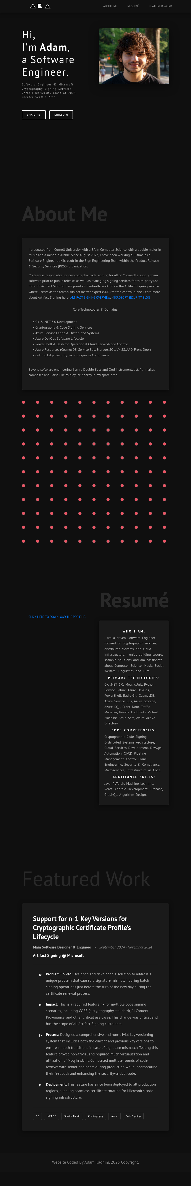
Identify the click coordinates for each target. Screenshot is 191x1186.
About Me (110, 6)
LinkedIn (66, 116)
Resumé (133, 6)
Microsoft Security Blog (131, 297)
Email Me (35, 116)
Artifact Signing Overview (90, 297)
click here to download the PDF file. (57, 617)
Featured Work (160, 6)
